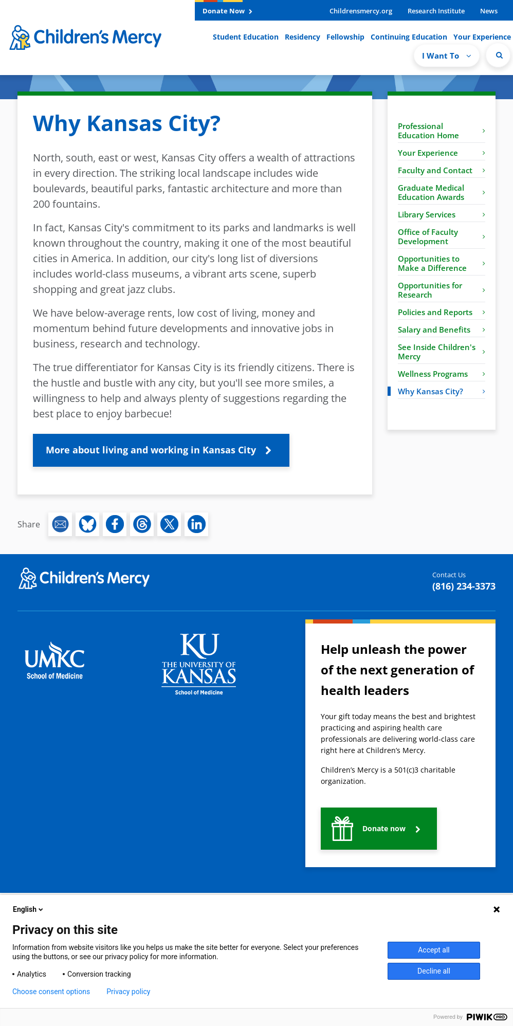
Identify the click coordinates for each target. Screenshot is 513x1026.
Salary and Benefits (441, 329)
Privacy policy (128, 991)
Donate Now (227, 10)
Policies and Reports (441, 312)
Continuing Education (409, 37)
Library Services (441, 214)
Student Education (246, 37)
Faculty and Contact (441, 170)
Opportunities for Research (441, 290)
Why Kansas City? (441, 391)
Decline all (433, 971)
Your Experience (482, 37)
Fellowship (345, 37)
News (489, 10)
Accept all (434, 950)
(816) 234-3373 (464, 586)
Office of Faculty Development (441, 236)
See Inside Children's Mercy (441, 351)
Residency (302, 37)
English (29, 909)
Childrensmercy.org (360, 10)
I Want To (446, 55)
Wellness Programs (441, 373)
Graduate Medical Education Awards (441, 192)
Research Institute (436, 10)
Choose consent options (51, 991)
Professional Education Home (441, 130)
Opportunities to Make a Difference (441, 263)
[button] (161, 450)
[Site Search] (498, 55)
